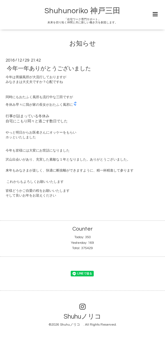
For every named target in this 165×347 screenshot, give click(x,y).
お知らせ (82, 43)
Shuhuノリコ (86, 317)
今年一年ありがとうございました (49, 68)
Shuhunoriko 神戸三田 (82, 11)
